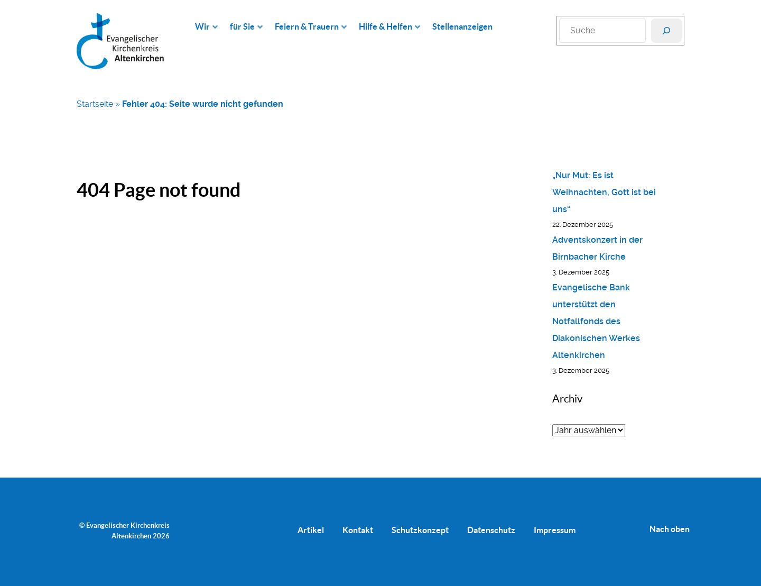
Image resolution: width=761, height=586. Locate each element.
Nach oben (669, 529)
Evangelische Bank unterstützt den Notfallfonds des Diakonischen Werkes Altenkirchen (596, 321)
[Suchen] (666, 31)
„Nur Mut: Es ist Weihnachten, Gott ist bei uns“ (604, 192)
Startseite (95, 104)
